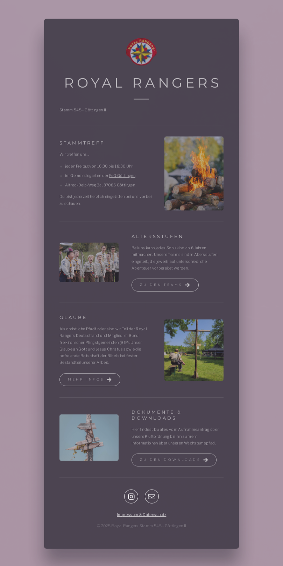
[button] (165, 285)
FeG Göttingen (122, 176)
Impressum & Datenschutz (141, 515)
